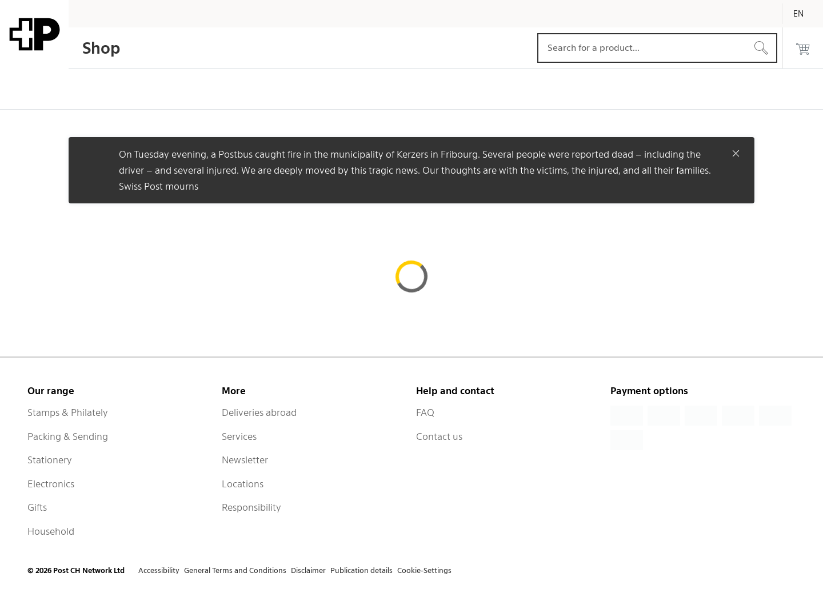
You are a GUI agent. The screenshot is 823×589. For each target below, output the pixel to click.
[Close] (736, 153)
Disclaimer (308, 570)
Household (50, 531)
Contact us (439, 436)
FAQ (425, 412)
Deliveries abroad (259, 412)
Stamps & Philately (67, 412)
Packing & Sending (67, 436)
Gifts (37, 507)
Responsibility (251, 507)
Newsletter (245, 460)
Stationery (49, 460)
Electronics (50, 484)
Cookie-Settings (424, 570)
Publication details (361, 570)
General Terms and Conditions (235, 570)
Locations (242, 484)
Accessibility (158, 570)
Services (239, 436)
